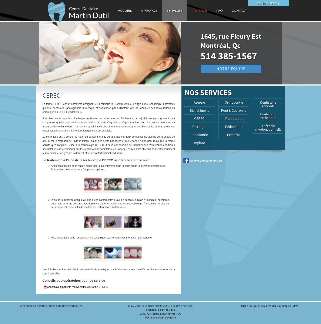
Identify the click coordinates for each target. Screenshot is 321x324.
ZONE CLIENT (268, 3)
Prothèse (233, 134)
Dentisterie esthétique (268, 116)
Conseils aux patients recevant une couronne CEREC (76, 287)
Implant (199, 142)
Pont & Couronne (233, 110)
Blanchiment (199, 110)
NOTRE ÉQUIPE (231, 68)
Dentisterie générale (268, 104)
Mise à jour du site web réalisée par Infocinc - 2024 (269, 306)
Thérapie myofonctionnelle (268, 127)
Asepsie (199, 102)
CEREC (199, 118)
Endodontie (199, 134)
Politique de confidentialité (160, 317)
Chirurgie (199, 126)
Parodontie (233, 118)
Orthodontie (234, 102)
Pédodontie (233, 126)
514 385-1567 (229, 56)
